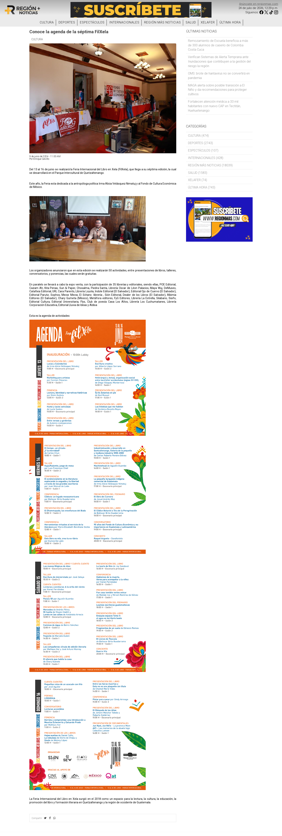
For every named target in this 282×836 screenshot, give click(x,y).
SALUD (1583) (197, 173)
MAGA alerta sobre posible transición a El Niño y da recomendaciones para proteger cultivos (217, 89)
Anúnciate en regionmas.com (258, 4)
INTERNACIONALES (124, 22)
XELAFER (208, 22)
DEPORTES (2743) (200, 143)
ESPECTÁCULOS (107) (203, 150)
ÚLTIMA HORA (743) (201, 187)
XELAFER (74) (197, 180)
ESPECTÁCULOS (92, 22)
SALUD (191, 22)
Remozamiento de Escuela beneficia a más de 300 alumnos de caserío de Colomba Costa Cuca (218, 45)
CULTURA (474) (198, 135)
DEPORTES (67, 22)
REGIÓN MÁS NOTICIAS (162, 22)
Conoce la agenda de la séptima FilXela (68, 31)
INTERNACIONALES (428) (205, 158)
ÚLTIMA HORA (230, 22)
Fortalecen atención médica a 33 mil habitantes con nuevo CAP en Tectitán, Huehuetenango (214, 106)
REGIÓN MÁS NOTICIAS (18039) (210, 165)
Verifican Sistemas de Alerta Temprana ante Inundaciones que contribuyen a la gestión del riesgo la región (219, 61)
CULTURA (47, 22)
